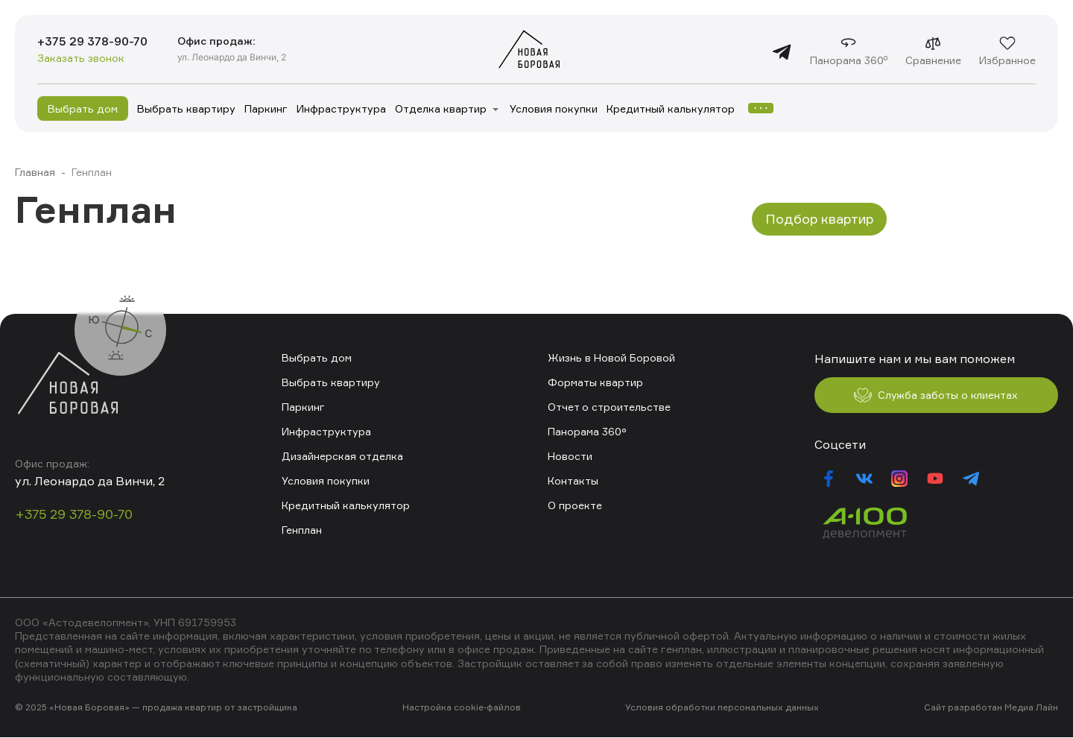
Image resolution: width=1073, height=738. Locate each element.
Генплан (302, 529)
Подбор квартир (819, 218)
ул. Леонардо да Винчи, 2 (233, 57)
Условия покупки (554, 108)
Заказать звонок (80, 58)
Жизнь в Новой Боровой (611, 357)
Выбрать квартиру (186, 108)
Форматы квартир (595, 382)
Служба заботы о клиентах (936, 396)
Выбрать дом (83, 108)
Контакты (573, 480)
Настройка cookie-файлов (461, 707)
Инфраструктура (341, 108)
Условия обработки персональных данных (722, 707)
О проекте (575, 505)
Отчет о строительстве (609, 406)
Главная (35, 171)
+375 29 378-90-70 (93, 41)
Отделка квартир (441, 108)
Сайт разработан (963, 707)
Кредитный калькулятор (671, 108)
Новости (570, 456)
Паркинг (266, 108)
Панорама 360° (587, 431)
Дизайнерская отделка (342, 456)
